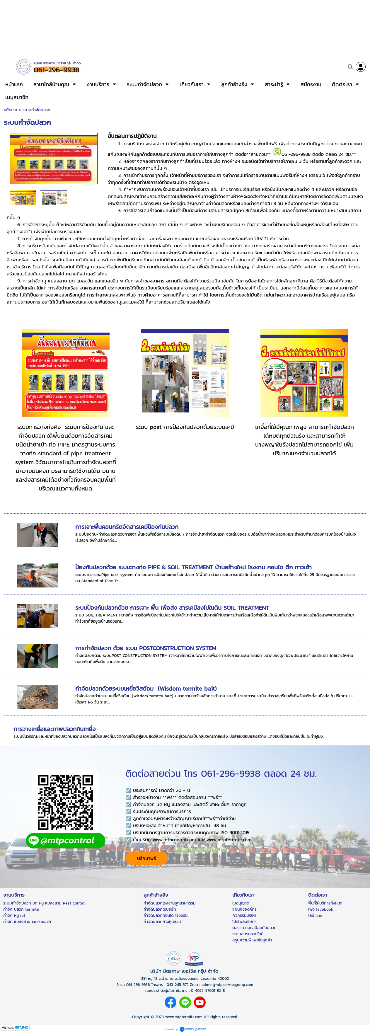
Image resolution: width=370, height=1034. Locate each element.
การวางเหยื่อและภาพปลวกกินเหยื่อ (54, 729)
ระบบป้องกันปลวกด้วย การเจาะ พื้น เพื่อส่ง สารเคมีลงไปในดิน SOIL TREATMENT (172, 607)
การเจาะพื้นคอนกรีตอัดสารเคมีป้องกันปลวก (126, 526)
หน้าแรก (10, 110)
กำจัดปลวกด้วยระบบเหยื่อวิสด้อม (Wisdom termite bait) (146, 688)
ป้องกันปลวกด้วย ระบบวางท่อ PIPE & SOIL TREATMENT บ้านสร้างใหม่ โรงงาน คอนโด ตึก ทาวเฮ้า (193, 567)
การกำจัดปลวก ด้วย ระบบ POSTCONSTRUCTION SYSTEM (145, 648)
